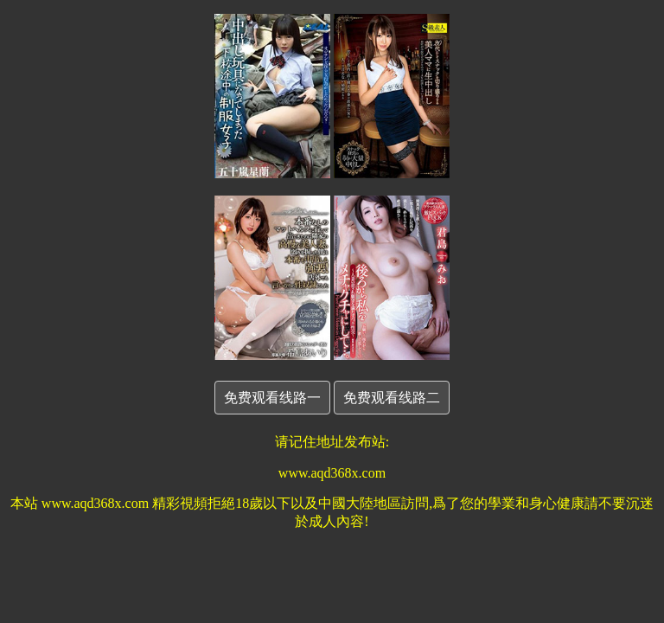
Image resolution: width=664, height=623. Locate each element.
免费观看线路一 (272, 397)
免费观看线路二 (391, 397)
